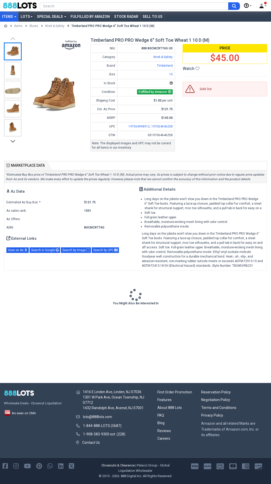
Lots (27, 17)
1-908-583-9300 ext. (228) (104, 434)
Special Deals (51, 17)
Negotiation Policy (215, 400)
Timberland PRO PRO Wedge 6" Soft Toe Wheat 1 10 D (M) (112, 26)
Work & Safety (54, 26)
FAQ (160, 415)
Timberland (165, 65)
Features (164, 400)
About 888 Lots (169, 408)
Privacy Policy (212, 415)
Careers (163, 438)
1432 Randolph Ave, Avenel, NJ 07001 (113, 408)
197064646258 (162, 126)
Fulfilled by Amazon (90, 17)
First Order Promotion (174, 392)
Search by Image (75, 250)
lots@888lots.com (97, 417)
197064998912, (139, 126)
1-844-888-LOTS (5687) (102, 426)
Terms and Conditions (218, 408)
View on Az (17, 250)
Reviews (164, 431)
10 (171, 74)
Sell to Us (152, 17)
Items (9, 17)
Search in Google (45, 250)
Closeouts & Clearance (118, 465)
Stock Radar (126, 17)
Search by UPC (105, 250)
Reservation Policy (216, 392)
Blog (161, 423)
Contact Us (91, 442)
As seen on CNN (20, 413)
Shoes (33, 26)
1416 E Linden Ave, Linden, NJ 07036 (112, 392)
